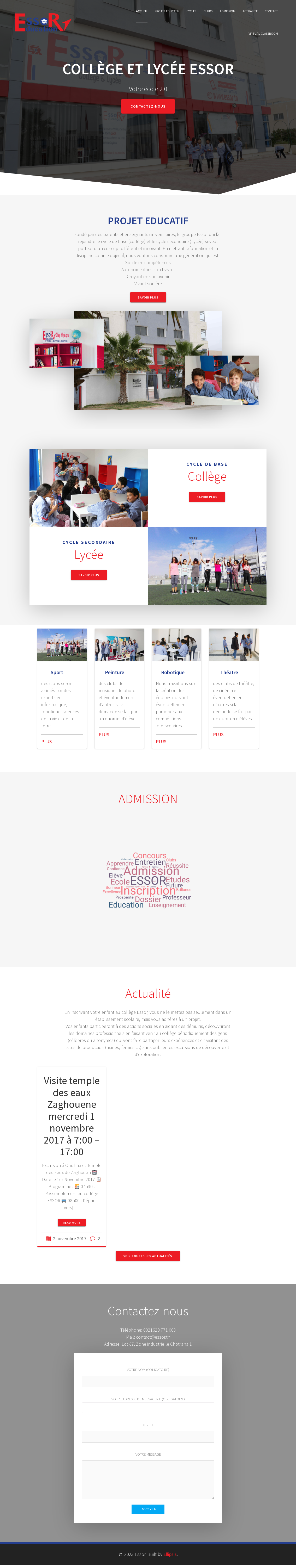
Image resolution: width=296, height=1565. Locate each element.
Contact (271, 11)
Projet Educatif (167, 11)
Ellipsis (170, 1554)
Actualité (250, 11)
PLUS (46, 741)
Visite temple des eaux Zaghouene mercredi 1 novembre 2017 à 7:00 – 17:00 (72, 1116)
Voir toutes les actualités (147, 1256)
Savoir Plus (148, 297)
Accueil (141, 11)
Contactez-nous (148, 106)
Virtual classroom (263, 33)
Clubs (208, 11)
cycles (191, 11)
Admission (227, 11)
